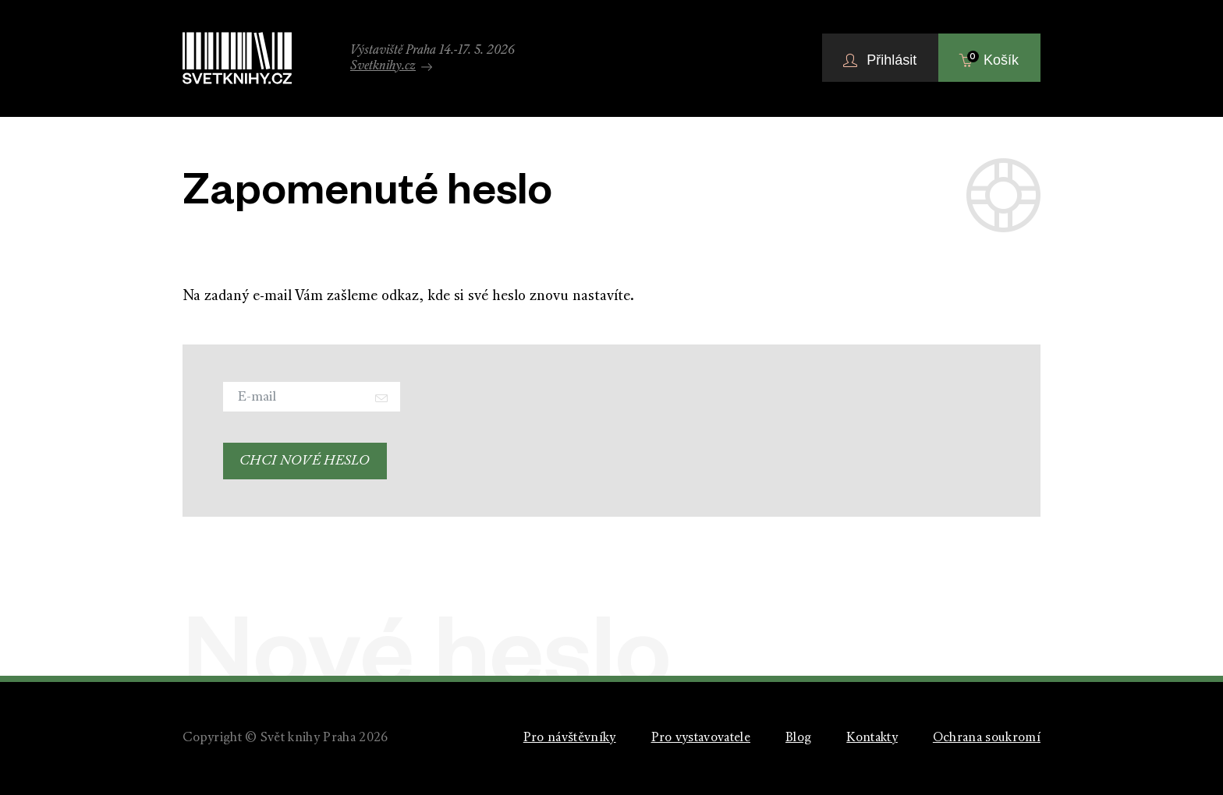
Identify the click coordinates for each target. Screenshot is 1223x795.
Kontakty (872, 738)
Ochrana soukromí (986, 738)
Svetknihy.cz (391, 66)
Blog (798, 738)
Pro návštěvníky (569, 738)
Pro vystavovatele (700, 738)
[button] (880, 58)
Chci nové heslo (304, 461)
